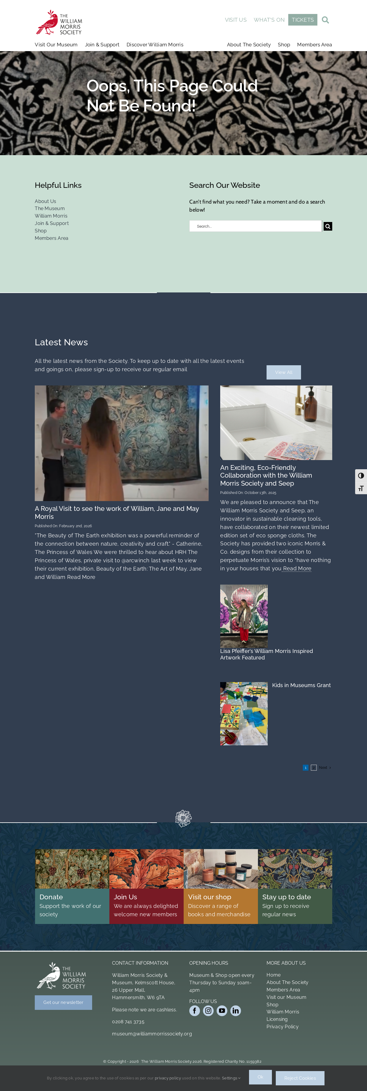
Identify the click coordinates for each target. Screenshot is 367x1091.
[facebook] (194, 1010)
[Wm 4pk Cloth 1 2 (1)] (276, 388)
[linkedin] (235, 1010)
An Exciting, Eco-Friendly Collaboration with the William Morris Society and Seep (266, 475)
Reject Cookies (300, 1079)
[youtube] (222, 1010)
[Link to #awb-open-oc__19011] (325, 21)
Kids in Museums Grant (301, 685)
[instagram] (208, 1010)
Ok (260, 1079)
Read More (80, 577)
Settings (230, 1079)
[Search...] (255, 226)
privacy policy (167, 1079)
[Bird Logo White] (61, 963)
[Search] (328, 226)
